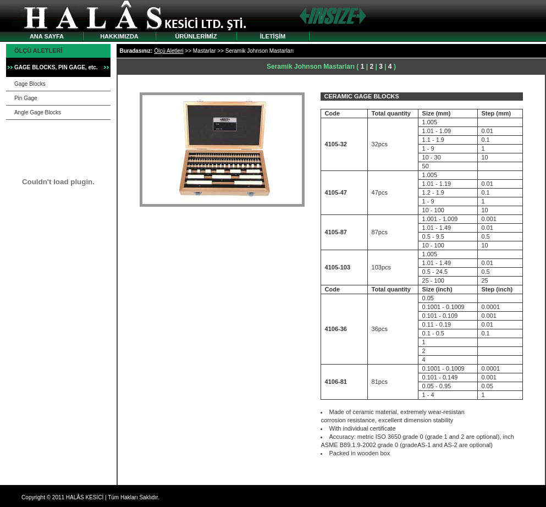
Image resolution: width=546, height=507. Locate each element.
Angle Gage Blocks (37, 112)
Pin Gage (25, 98)
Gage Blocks (30, 84)
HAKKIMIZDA (119, 36)
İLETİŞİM (272, 36)
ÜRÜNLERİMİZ (196, 36)
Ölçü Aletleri (168, 51)
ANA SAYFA (47, 36)
